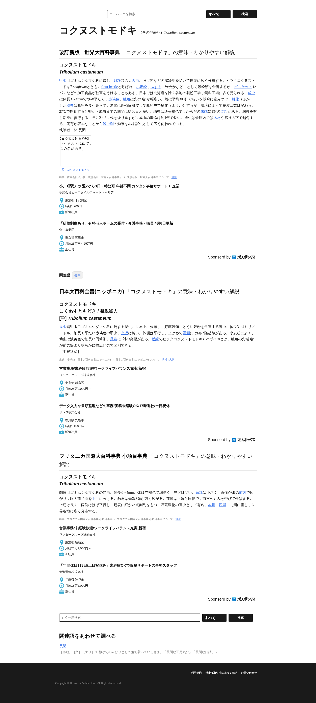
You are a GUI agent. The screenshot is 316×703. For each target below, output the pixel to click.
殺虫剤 (108, 124)
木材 (217, 118)
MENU (63, 4)
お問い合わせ (249, 672)
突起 (224, 111)
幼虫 (70, 105)
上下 (95, 499)
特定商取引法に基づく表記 (221, 672)
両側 (186, 333)
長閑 (77, 275)
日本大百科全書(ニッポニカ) (91, 291)
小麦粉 (141, 87)
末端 (204, 111)
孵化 (235, 99)
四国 (222, 505)
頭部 (199, 493)
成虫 (251, 93)
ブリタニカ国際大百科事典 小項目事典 (103, 456)
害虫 (135, 81)
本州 (211, 505)
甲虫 (63, 81)
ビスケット (243, 87)
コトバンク (79, 14)
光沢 (124, 333)
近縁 (155, 339)
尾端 (113, 339)
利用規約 (196, 672)
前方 (242, 493)
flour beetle (109, 87)
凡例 (172, 359)
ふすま (156, 87)
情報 (174, 177)
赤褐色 (113, 99)
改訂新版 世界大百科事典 (89, 52)
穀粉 (117, 81)
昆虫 (63, 327)
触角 (126, 99)
